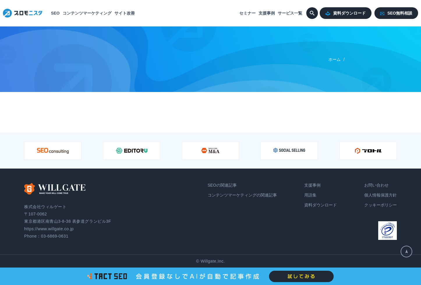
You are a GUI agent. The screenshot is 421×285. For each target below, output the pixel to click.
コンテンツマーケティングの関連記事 (242, 195)
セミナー (247, 13)
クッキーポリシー (380, 205)
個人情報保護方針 (380, 195)
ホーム (334, 59)
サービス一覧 (290, 13)
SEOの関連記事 (222, 185)
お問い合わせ (376, 185)
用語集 (310, 195)
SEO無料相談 (396, 13)
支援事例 (267, 13)
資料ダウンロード (346, 13)
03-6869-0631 (54, 236)
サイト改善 (124, 13)
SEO (55, 13)
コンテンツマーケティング (87, 13)
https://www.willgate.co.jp (49, 228)
